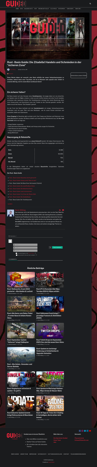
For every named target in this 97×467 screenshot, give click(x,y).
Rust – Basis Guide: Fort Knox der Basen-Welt (22, 194)
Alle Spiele (53, 8)
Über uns (77, 8)
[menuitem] (10, 74)
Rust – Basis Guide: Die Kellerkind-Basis (20, 188)
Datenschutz (42, 454)
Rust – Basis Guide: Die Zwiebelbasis (20, 197)
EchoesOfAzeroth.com (82, 440)
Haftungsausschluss (55, 454)
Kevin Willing (13, 69)
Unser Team (57, 440)
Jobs (55, 442)
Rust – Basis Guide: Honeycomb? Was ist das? (22, 180)
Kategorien (61, 8)
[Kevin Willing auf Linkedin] (60, 210)
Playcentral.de (79, 438)
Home (17, 8)
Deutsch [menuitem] (11, 73)
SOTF (35, 8)
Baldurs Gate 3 (28, 8)
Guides (10, 204)
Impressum (32, 454)
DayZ (21, 8)
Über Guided (15, 454)
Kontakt (66, 454)
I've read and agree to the (25, 253)
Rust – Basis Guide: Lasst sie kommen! (20, 191)
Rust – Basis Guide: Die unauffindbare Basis (22, 186)
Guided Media (51, 462)
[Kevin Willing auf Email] (63, 210)
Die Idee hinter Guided (60, 438)
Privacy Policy (31, 253)
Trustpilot (14, 439)
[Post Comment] (57, 247)
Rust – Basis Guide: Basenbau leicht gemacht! (22, 177)
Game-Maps (70, 8)
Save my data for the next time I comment (26, 255)
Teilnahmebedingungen (78, 454)
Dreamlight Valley (43, 8)
